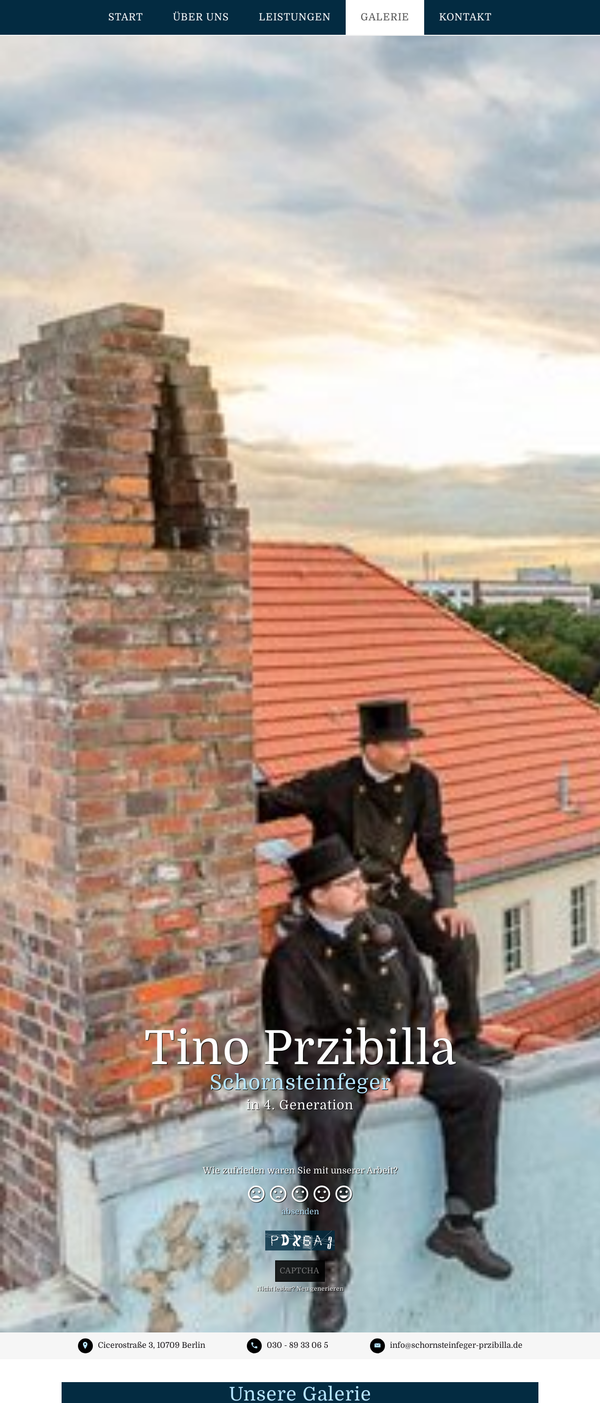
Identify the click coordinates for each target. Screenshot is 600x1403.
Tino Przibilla (300, 1069)
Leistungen (295, 17)
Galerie (385, 17)
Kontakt (465, 17)
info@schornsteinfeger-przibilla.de (456, 1345)
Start (125, 17)
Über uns (201, 17)
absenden (300, 1211)
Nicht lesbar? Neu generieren (300, 1288)
